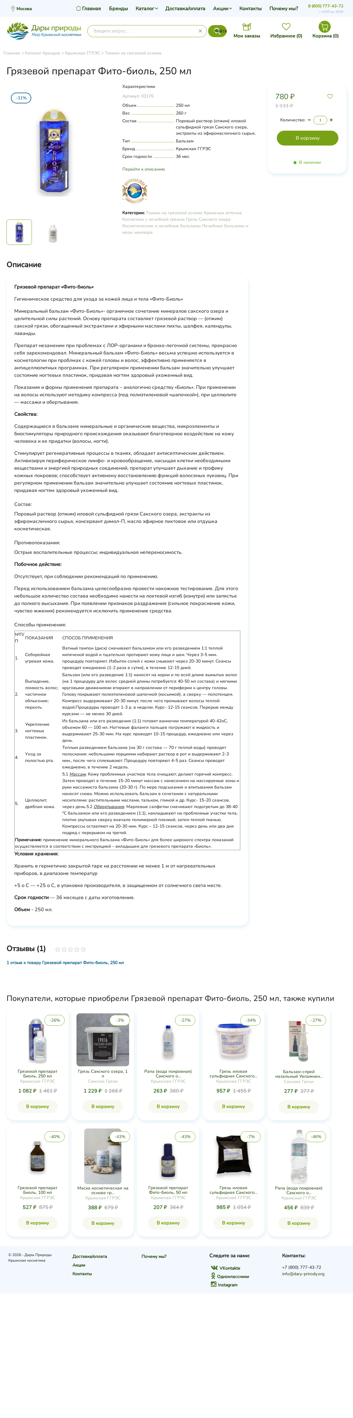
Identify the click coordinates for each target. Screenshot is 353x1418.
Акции (220, 8)
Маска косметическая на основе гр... (103, 1190)
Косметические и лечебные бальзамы (161, 226)
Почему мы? (283, 8)
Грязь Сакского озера (208, 219)
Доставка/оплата (185, 8)
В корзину (37, 1106)
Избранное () (286, 36)
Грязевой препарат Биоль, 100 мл (37, 1190)
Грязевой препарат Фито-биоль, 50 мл (168, 1190)
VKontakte (225, 1268)
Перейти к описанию (143, 169)
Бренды (118, 8)
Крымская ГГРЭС (82, 53)
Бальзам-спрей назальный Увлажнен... (299, 1074)
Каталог (145, 8)
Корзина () (325, 36)
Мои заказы (246, 36)
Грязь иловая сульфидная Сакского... (233, 1073)
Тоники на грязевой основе (133, 53)
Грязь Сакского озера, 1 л (103, 1073)
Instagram (224, 1285)
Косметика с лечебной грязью (153, 219)
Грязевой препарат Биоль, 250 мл (37, 1073)
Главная (11, 53)
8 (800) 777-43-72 (325, 6)
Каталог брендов (42, 53)
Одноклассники (230, 1277)
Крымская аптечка (223, 213)
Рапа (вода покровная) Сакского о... (168, 1073)
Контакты (250, 8)
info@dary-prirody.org (303, 1274)
